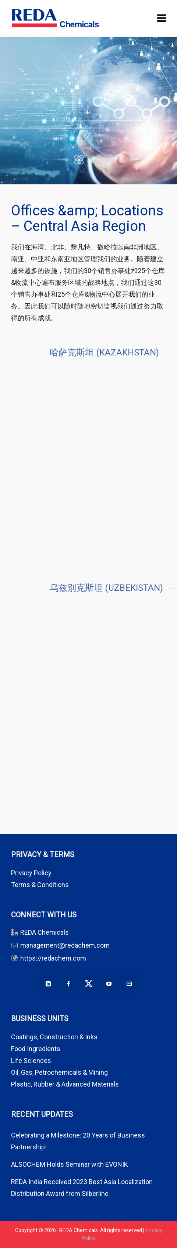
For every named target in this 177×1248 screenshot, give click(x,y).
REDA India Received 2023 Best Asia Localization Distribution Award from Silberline (82, 1187)
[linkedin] (48, 983)
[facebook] (68, 983)
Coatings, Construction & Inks (54, 1037)
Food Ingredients (35, 1049)
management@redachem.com (65, 945)
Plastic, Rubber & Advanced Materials (65, 1084)
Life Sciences (31, 1060)
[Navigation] (161, 18)
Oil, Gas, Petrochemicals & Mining (59, 1072)
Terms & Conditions (40, 885)
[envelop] (129, 983)
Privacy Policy (31, 873)
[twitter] (88, 983)
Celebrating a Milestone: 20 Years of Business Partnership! (78, 1141)
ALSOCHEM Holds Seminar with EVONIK (69, 1164)
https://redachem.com (53, 958)
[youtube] (109, 983)
